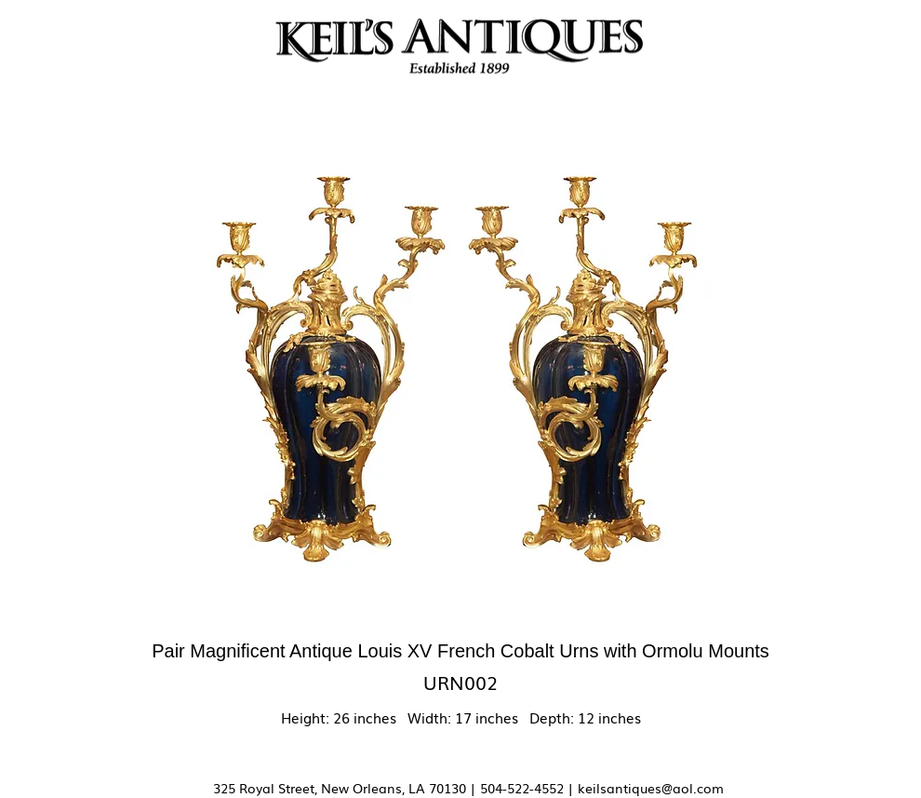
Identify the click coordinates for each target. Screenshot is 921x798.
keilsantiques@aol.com (651, 787)
